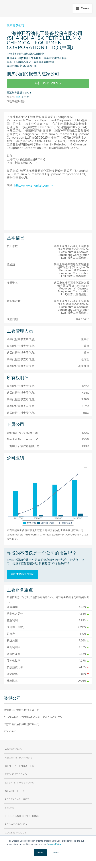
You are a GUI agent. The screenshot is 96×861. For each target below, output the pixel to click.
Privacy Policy (16, 824)
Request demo (16, 774)
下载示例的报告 (16, 101)
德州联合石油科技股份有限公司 (21, 710)
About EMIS (13, 749)
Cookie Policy (15, 832)
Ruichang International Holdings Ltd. (33, 717)
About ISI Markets (18, 757)
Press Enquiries (17, 799)
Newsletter (14, 791)
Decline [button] (55, 852)
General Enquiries (19, 766)
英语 (18, 97)
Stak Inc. (10, 731)
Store (9, 807)
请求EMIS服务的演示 (22, 574)
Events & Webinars (19, 782)
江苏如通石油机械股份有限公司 (21, 724)
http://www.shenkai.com (33, 185)
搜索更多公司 (15, 25)
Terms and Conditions (22, 816)
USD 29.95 (48, 83)
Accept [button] (40, 852)
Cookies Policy (54, 844)
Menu (82, 8)
